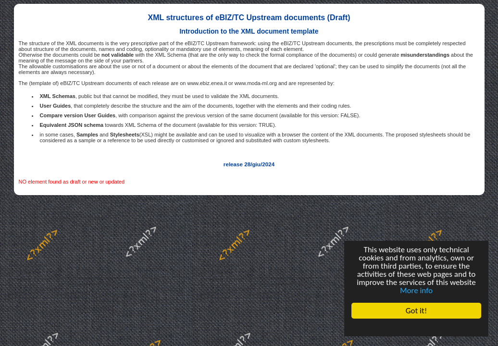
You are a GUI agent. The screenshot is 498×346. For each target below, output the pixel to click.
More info (416, 290)
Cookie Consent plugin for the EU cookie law (416, 327)
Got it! (416, 311)
